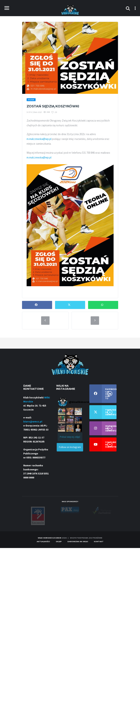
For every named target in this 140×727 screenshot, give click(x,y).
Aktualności (43, 541)
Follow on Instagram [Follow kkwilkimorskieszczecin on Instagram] (70, 447)
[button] (61, 411)
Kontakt (98, 541)
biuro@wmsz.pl (32, 422)
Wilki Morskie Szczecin (49, 538)
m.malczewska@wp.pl (39, 139)
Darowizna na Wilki (78, 541)
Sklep (59, 541)
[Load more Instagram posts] (70, 437)
